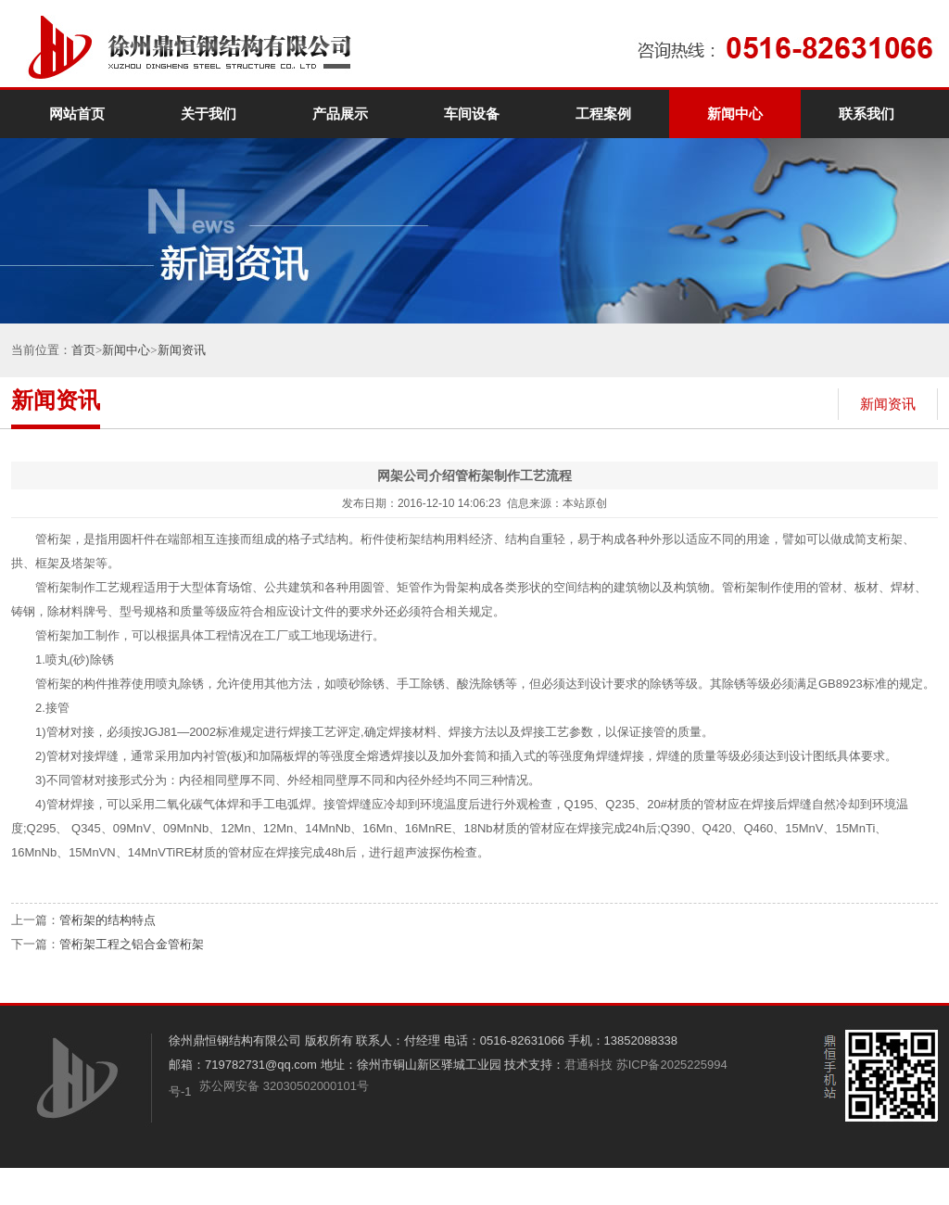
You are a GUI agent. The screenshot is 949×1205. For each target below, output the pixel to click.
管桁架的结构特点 (107, 920)
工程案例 (603, 114)
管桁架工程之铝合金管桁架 (131, 944)
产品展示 (340, 114)
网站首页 (77, 114)
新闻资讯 (182, 350)
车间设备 (472, 114)
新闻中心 (735, 114)
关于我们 (208, 114)
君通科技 (588, 1065)
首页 (83, 350)
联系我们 (866, 114)
